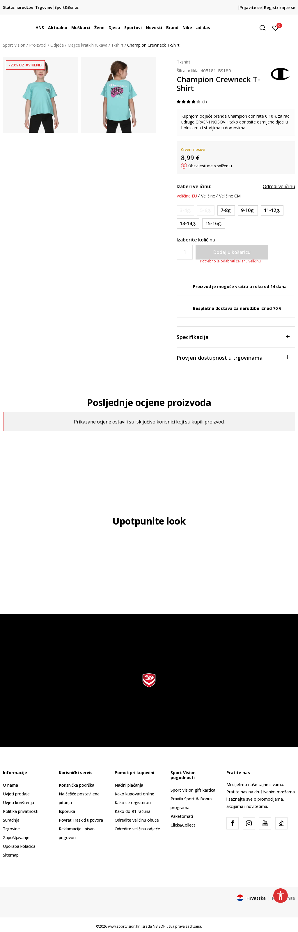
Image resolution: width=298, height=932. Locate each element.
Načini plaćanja (129, 785)
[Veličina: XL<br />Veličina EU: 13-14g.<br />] (188, 223)
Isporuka (67, 811)
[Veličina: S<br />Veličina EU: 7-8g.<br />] (226, 210)
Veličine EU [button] (187, 196)
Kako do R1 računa (132, 811)
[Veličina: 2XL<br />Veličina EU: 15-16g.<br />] (213, 223)
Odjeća (57, 45)
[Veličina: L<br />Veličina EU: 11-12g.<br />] (272, 210)
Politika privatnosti (20, 811)
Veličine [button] (208, 196)
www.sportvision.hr (124, 926)
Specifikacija (233, 336)
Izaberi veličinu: (194, 186)
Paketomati (182, 816)
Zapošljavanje (16, 837)
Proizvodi (38, 45)
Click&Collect (183, 825)
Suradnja (11, 820)
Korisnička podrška (76, 785)
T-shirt (117, 45)
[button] (264, 28)
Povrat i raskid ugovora (81, 820)
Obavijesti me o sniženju (210, 165)
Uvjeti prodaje (16, 794)
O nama (10, 785)
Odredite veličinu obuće (137, 820)
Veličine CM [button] (230, 196)
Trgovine (11, 829)
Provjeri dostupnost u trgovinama (233, 357)
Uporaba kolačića (19, 846)
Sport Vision (14, 45)
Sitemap (11, 855)
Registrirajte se (279, 7)
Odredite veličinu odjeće (137, 829)
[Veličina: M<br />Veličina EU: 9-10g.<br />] (248, 210)
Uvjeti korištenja (18, 802)
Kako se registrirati (133, 802)
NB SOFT (160, 926)
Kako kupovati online (134, 794)
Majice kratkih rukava (87, 45)
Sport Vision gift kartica (193, 790)
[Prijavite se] (275, 27)
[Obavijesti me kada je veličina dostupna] (185, 210)
